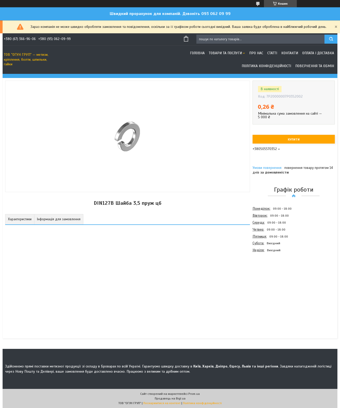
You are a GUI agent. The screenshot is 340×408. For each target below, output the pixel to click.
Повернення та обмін (314, 66)
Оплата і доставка (318, 53)
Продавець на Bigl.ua (170, 398)
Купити (294, 139)
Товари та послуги (225, 53)
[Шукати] (330, 39)
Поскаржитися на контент (162, 403)
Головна (197, 53)
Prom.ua (194, 394)
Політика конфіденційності (266, 66)
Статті (272, 53)
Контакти (289, 53)
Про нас (256, 53)
